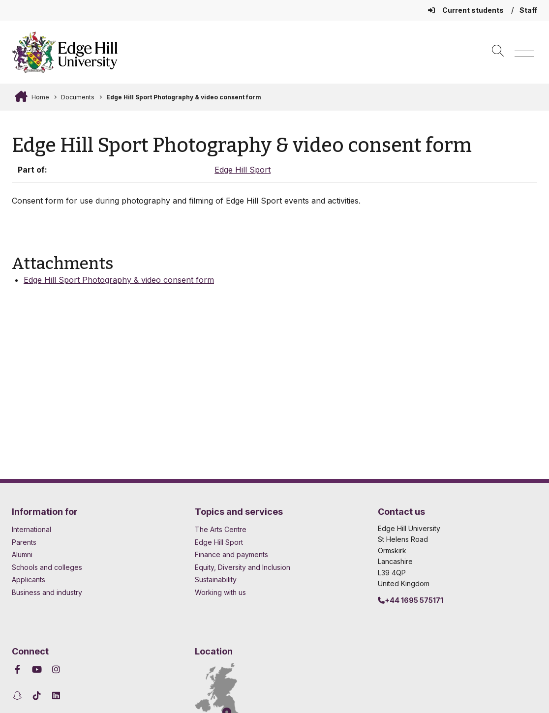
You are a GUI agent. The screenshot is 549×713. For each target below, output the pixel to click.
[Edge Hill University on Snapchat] (19, 695)
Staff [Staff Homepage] (528, 10)
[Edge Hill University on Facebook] (19, 669)
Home (39, 97)
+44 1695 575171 (410, 600)
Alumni (22, 554)
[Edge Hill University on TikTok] (37, 695)
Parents (24, 542)
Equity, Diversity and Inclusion (242, 567)
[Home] (65, 52)
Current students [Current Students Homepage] (466, 10)
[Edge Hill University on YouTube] (37, 669)
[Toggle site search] (498, 51)
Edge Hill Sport (219, 542)
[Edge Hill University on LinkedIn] (56, 695)
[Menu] (524, 51)
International (31, 529)
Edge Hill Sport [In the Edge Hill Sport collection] (242, 170)
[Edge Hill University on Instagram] (56, 669)
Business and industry (47, 592)
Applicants (28, 579)
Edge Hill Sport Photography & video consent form (183, 97)
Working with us (220, 592)
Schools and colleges (47, 567)
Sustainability (216, 579)
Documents (77, 97)
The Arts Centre (220, 529)
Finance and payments (231, 554)
